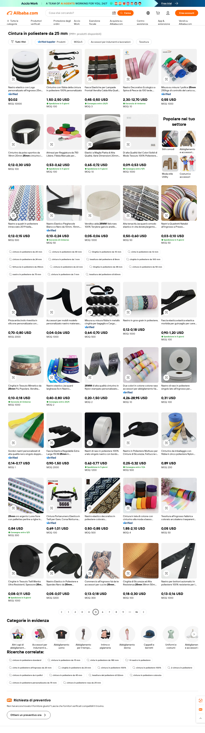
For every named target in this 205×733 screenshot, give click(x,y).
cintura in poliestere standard (25, 660)
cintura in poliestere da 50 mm (145, 267)
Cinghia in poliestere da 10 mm (104, 251)
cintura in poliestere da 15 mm (64, 660)
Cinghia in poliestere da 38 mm (105, 267)
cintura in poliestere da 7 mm (63, 274)
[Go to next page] (143, 612)
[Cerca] (125, 13)
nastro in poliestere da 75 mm (25, 274)
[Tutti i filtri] (18, 42)
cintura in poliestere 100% (112, 667)
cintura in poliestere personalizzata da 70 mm (33, 682)
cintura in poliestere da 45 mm (65, 675)
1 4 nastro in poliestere (138, 660)
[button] (114, 13)
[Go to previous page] (61, 612)
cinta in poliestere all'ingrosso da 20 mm (30, 667)
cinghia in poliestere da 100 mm (143, 259)
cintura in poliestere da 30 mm (65, 251)
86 (136, 612)
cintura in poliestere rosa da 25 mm (82, 682)
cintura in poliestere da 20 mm (25, 251)
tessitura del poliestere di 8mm (103, 259)
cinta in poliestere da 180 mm (103, 660)
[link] (200, 700)
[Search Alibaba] (79, 13)
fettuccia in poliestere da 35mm (26, 267)
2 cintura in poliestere (180, 667)
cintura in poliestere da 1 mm (64, 259)
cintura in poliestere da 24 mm (25, 259)
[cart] (158, 13)
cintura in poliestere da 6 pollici (26, 675)
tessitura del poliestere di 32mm (106, 675)
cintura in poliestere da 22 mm (66, 267)
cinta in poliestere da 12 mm (143, 251)
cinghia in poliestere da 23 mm (74, 667)
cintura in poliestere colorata (145, 675)
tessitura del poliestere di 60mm (103, 274)
